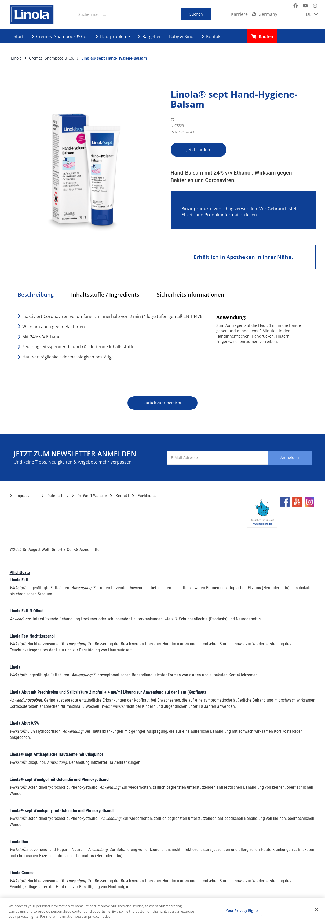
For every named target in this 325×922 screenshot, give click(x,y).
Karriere (239, 14)
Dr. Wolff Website (89, 495)
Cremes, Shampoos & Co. (59, 36)
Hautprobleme (113, 36)
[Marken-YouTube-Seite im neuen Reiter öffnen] (305, 6)
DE (312, 14)
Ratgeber (149, 36)
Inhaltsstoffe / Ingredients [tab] (105, 294)
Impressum (22, 495)
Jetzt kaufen (198, 150)
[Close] (316, 909)
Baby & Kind (181, 36)
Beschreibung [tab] (36, 294)
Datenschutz (55, 495)
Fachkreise (144, 495)
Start (19, 36)
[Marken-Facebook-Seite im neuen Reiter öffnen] (295, 6)
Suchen (196, 14)
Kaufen (262, 36)
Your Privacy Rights (242, 910)
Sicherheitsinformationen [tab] (190, 294)
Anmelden (289, 457)
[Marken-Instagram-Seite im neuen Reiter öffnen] (315, 6)
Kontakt (212, 36)
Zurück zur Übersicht (162, 402)
